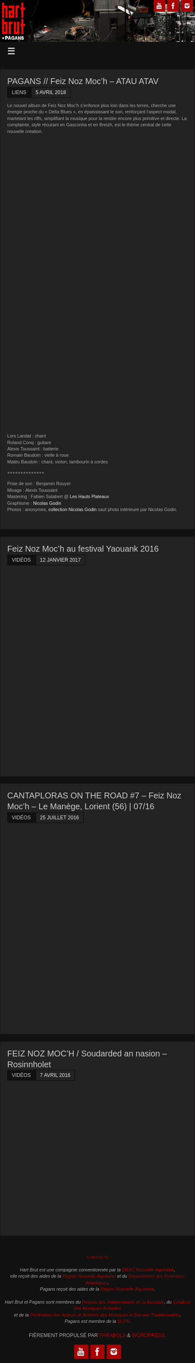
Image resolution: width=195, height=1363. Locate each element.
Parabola (112, 1335)
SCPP (123, 1321)
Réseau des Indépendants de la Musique (123, 1301)
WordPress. (149, 1335)
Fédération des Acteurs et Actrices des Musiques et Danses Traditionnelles (105, 1314)
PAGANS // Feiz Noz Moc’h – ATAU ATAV (83, 81)
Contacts (98, 1257)
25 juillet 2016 (59, 818)
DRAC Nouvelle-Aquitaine (148, 1269)
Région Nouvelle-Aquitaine (89, 1276)
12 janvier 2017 (60, 560)
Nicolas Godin (47, 503)
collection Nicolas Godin (73, 509)
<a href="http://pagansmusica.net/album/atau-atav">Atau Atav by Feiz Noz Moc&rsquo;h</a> (80, 283)
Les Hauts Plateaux (89, 496)
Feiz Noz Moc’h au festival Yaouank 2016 (83, 548)
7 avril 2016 (55, 1075)
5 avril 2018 (51, 92)
